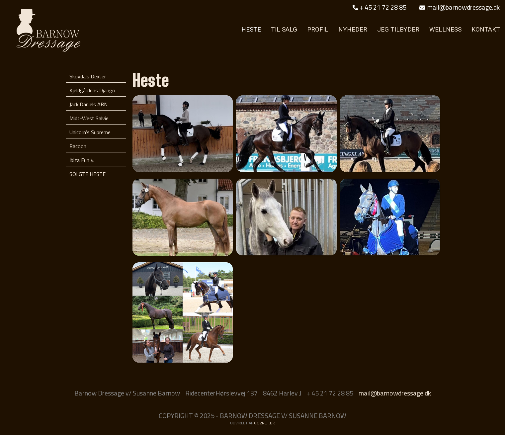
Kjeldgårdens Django (92, 90)
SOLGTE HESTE (87, 174)
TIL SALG (284, 29)
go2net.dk (264, 423)
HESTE (251, 29)
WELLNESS (445, 29)
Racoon (77, 146)
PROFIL (317, 29)
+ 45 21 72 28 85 (379, 7)
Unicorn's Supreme (90, 132)
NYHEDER (352, 29)
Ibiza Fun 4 (81, 160)
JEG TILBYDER (398, 29)
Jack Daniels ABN (88, 104)
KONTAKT (485, 29)
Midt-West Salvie (89, 118)
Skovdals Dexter (87, 76)
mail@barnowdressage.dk (459, 7)
